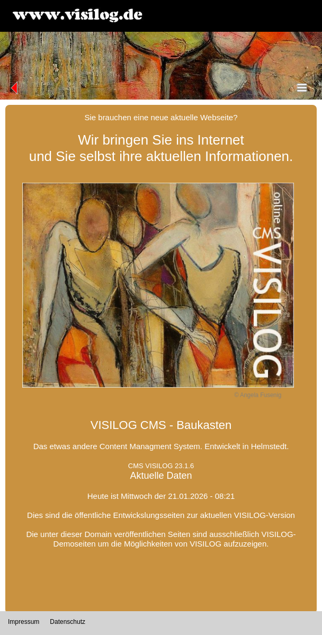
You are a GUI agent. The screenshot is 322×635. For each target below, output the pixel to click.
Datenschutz (67, 621)
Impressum (23, 621)
